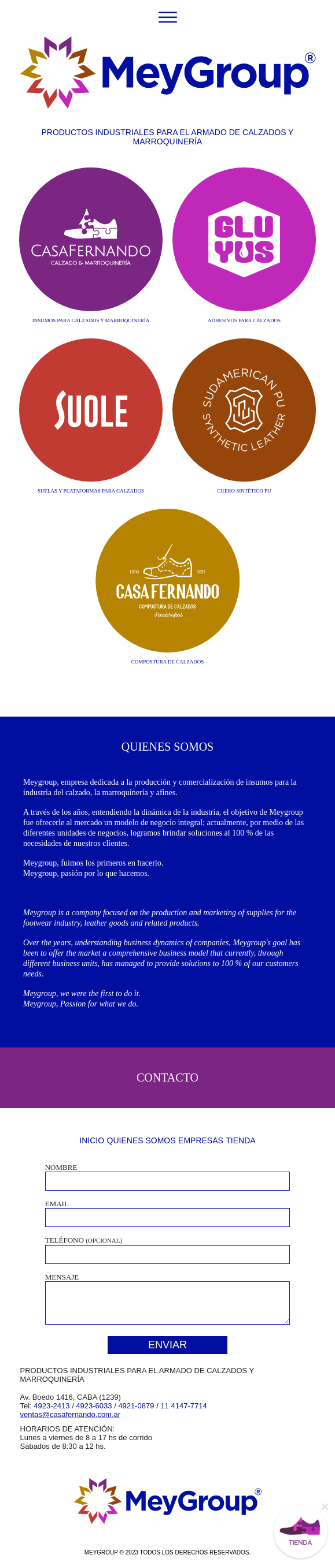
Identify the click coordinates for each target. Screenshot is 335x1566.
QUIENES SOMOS (141, 1140)
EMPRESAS (200, 1140)
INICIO (91, 1140)
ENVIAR (167, 1345)
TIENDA (240, 1140)
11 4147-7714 (183, 1405)
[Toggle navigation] (167, 16)
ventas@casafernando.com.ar (70, 1414)
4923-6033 (94, 1405)
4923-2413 (51, 1405)
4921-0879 (136, 1405)
